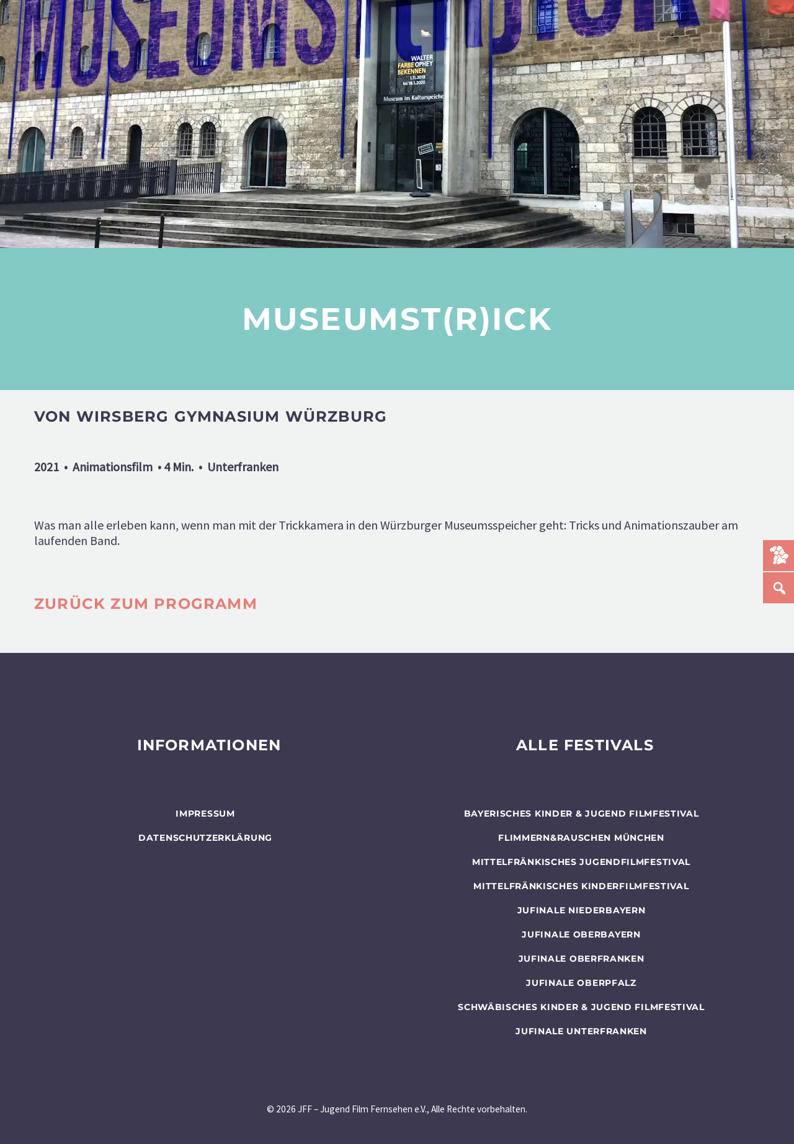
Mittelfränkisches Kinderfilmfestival (581, 886)
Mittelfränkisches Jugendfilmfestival (581, 861)
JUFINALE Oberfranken (582, 958)
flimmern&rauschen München (581, 837)
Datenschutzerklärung (205, 837)
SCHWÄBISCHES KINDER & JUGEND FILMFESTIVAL (581, 1007)
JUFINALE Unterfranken (581, 1031)
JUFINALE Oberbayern (581, 934)
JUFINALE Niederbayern (581, 910)
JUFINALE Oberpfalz (581, 982)
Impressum (205, 813)
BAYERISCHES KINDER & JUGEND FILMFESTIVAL (581, 813)
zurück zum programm (145, 604)
